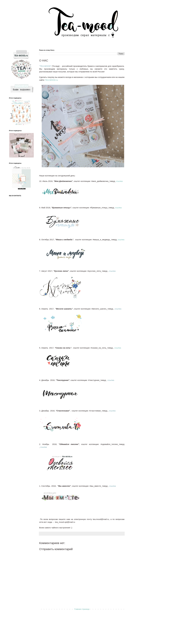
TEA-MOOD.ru (51, 80)
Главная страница (81, 609)
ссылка (119, 181)
